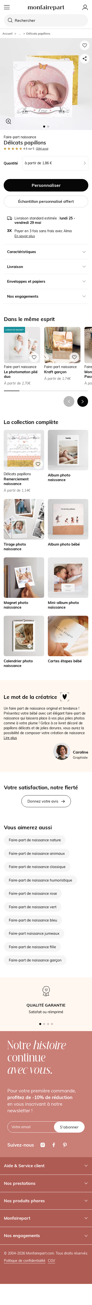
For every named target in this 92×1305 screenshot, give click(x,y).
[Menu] (6, 7)
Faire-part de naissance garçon (35, 960)
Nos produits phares (46, 1200)
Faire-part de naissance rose (33, 893)
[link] (68, 461)
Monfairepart (46, 1218)
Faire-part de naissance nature (35, 840)
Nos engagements (46, 1235)
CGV (51, 1260)
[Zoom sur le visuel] (8, 121)
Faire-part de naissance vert (32, 907)
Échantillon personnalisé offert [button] (46, 201)
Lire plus (10, 738)
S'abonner (69, 1127)
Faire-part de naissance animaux (37, 853)
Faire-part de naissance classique (37, 866)
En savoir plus (24, 236)
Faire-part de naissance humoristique (40, 880)
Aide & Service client (46, 1165)
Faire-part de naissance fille (32, 947)
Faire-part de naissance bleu (33, 920)
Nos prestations (46, 1183)
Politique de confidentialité (24, 1260)
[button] (82, 401)
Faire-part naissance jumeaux (34, 933)
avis (42, 148)
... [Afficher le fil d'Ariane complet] (20, 33)
